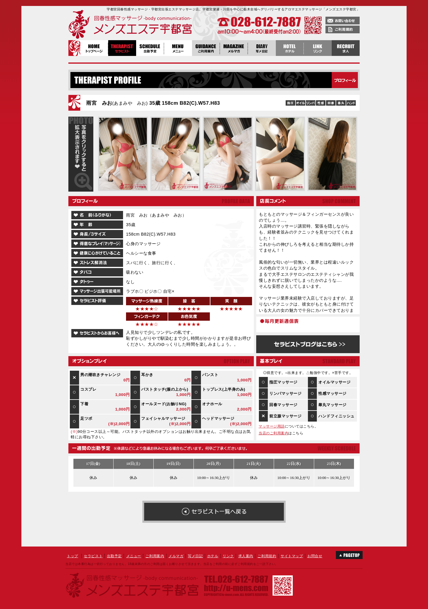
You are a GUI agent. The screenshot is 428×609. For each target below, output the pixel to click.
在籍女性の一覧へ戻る (214, 512)
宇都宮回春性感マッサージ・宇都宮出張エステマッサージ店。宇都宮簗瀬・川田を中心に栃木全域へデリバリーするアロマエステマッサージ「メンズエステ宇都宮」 (233, 9)
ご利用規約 (342, 29)
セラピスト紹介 (122, 48)
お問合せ (314, 556)
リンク (228, 556)
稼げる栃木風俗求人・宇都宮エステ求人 (346, 48)
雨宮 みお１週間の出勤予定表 (214, 474)
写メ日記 (262, 48)
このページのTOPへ (349, 555)
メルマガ (176, 556)
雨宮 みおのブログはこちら (308, 344)
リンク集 (318, 48)
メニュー (178, 48)
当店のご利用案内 (273, 433)
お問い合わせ (342, 20)
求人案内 (245, 556)
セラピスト (93, 556)
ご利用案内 (206, 48)
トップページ (94, 48)
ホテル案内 (290, 48)
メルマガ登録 (234, 48)
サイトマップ (292, 556)
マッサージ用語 (272, 426)
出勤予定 (150, 48)
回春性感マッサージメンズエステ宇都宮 (117, 25)
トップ (72, 556)
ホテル (212, 556)
